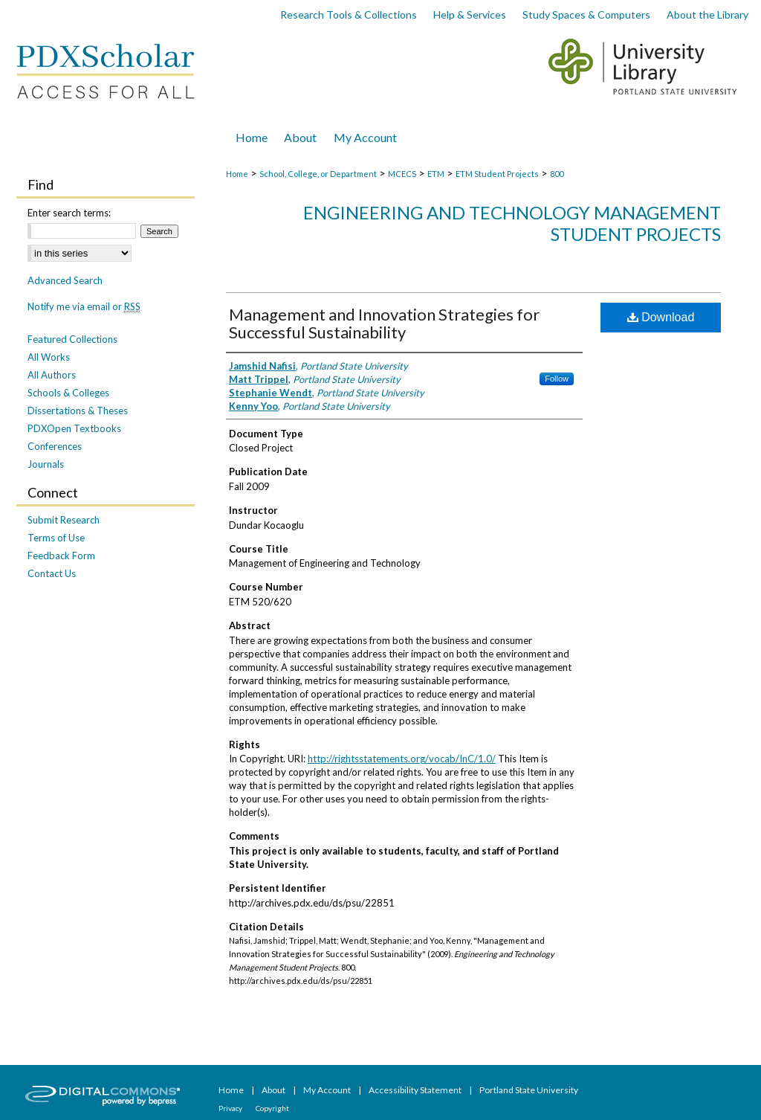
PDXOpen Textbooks (74, 428)
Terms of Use (56, 538)
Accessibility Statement (416, 1089)
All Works (48, 357)
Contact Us (51, 573)
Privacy (231, 1108)
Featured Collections (72, 339)
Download (661, 317)
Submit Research (63, 520)
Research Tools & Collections (348, 14)
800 (556, 173)
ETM (435, 173)
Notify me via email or (83, 306)
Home (237, 173)
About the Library (707, 14)
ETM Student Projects (497, 173)
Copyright (272, 1108)
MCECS (402, 173)
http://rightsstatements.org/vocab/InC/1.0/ (402, 759)
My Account (327, 1089)
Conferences (54, 446)
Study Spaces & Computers (586, 14)
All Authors (51, 375)
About (274, 1089)
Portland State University (528, 1089)
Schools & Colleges (68, 393)
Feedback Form (61, 555)
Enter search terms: (69, 213)
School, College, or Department (318, 173)
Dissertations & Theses (77, 410)
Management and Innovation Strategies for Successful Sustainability (384, 323)
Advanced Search (65, 280)
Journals (45, 464)
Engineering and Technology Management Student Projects (512, 223)
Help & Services (469, 14)
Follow (557, 378)
